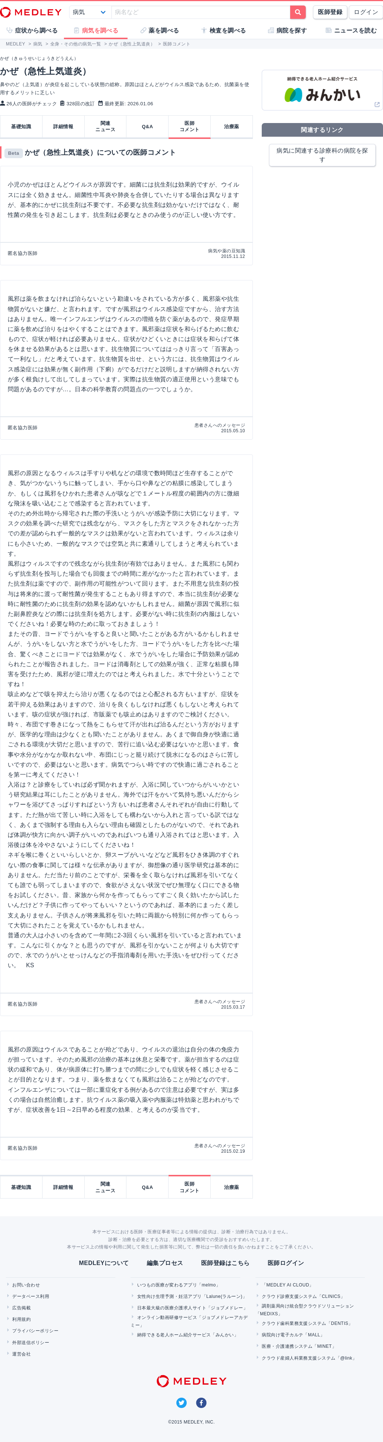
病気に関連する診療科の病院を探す (322, 155)
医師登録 (330, 12)
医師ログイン (286, 1263)
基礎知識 (21, 126)
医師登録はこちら (225, 1263)
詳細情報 (63, 126)
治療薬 (231, 126)
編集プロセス (165, 1263)
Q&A (147, 126)
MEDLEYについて (104, 1263)
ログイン (366, 12)
